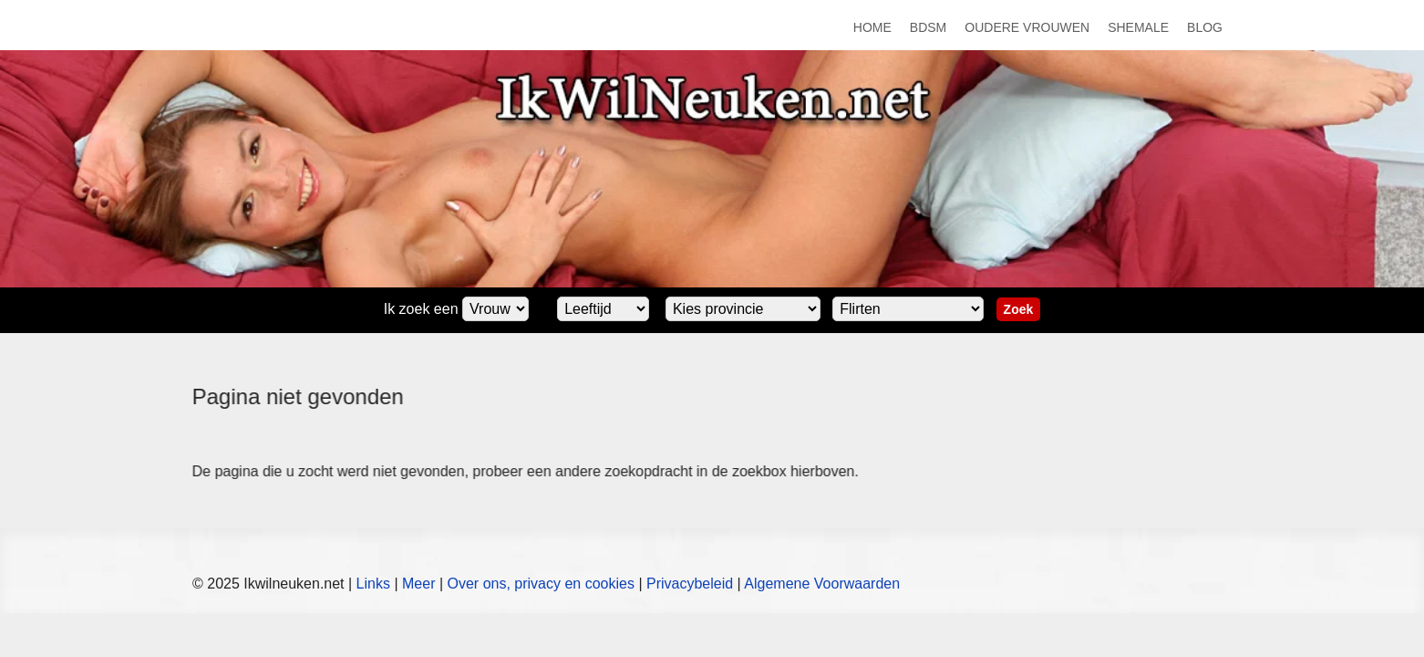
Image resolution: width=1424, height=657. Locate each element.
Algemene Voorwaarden (822, 583)
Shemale (1138, 27)
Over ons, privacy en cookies (541, 583)
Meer (418, 583)
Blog (1205, 27)
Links (373, 583)
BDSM (928, 27)
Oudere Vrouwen (1027, 27)
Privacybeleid (689, 583)
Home (872, 27)
